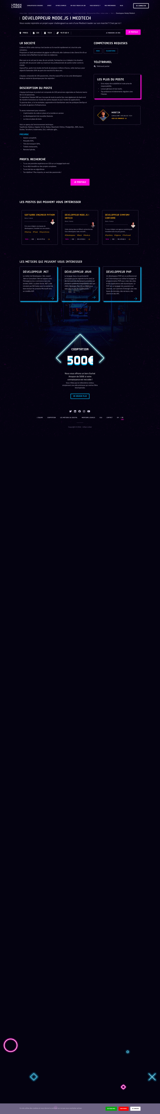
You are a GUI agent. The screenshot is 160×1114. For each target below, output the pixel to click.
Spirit (49, 6)
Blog (121, 6)
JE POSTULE (131, 32)
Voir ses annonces (120, 119)
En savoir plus (80, 399)
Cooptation (53, 421)
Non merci (123, 1109)
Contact (109, 421)
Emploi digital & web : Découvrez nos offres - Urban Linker (96, 13)
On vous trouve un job (78, 6)
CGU (100, 421)
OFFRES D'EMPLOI (61, 6)
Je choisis (135, 1109)
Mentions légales (88, 421)
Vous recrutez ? (95, 6)
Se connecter (141, 6)
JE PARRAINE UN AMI (109, 33)
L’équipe (42, 421)
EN (116, 421)
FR (120, 421)
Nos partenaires (110, 6)
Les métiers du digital (69, 421)
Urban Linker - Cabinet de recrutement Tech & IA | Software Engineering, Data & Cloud (47, 13)
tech (119, 13)
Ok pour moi (111, 1109)
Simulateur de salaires (35, 6)
